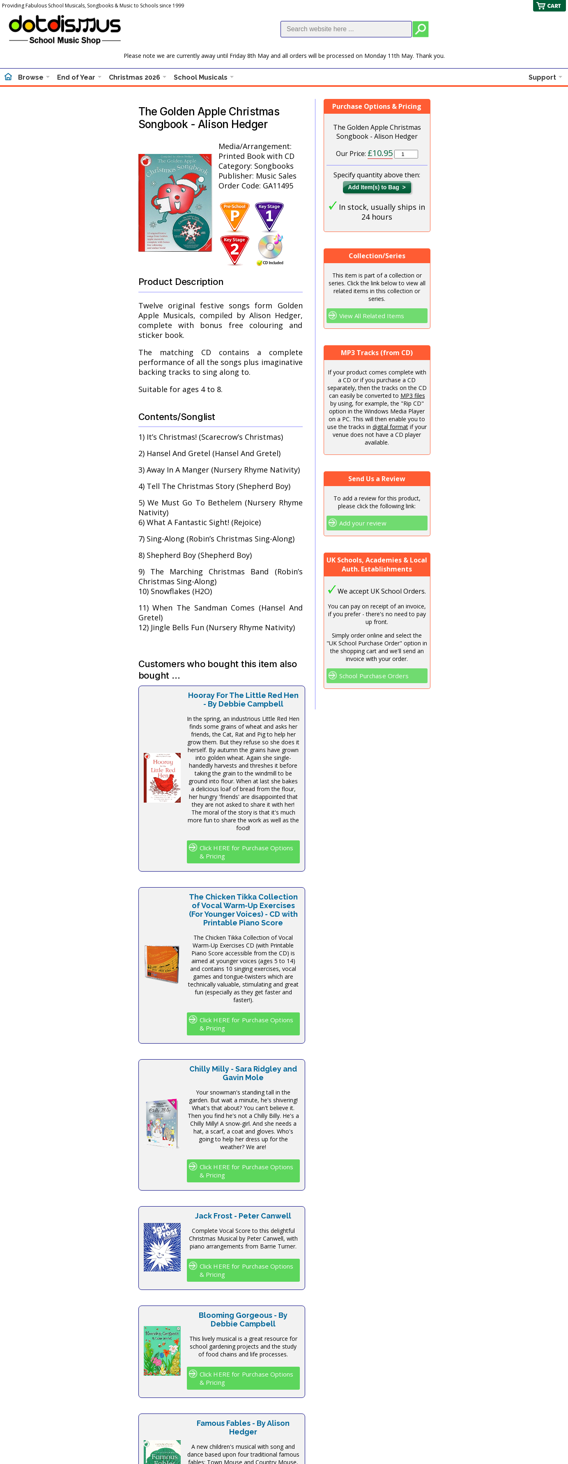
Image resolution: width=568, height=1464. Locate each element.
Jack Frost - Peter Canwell (243, 1216)
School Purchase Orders (374, 676)
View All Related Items (371, 316)
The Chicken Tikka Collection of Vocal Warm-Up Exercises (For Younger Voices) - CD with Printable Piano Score (243, 910)
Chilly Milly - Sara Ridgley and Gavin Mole (243, 1073)
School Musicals (201, 77)
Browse (31, 77)
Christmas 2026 (134, 77)
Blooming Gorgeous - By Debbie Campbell (243, 1319)
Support (542, 77)
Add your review (362, 523)
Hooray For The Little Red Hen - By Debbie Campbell (243, 699)
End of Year (76, 77)
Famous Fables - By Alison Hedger (243, 1427)
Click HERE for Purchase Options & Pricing (247, 852)
